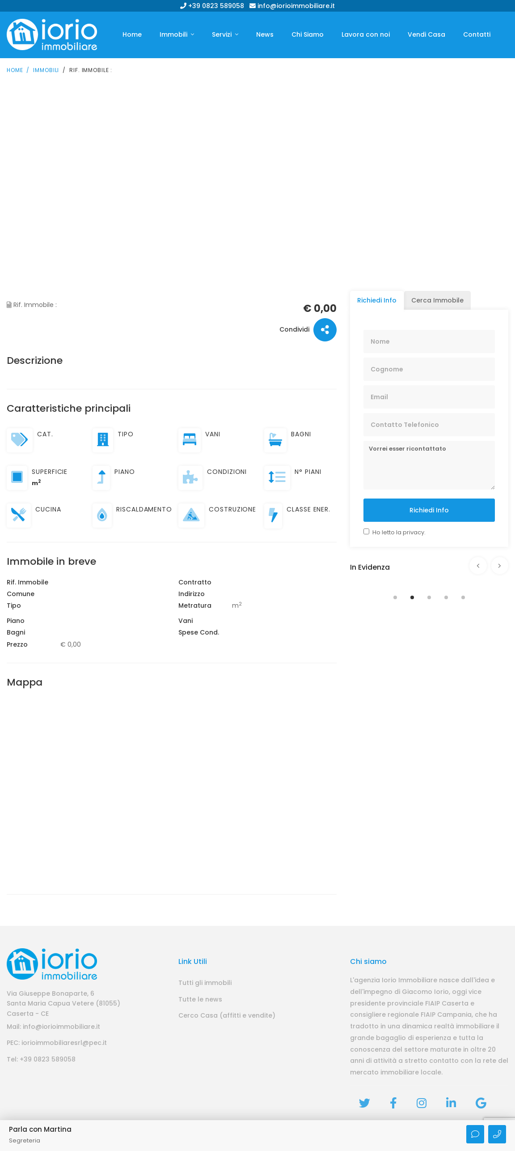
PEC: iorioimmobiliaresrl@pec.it (57, 1042)
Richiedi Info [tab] (377, 299)
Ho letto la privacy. (399, 531)
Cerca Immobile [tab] (437, 299)
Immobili (174, 34)
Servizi (222, 34)
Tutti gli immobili (205, 981)
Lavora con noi (366, 34)
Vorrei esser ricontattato (429, 464)
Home (132, 34)
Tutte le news (200, 998)
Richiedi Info (429, 509)
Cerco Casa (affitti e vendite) (226, 1014)
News (265, 34)
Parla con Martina (40, 1129)
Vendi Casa (426, 34)
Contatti (476, 34)
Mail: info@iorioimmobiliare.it (53, 1025)
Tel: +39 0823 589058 (41, 1058)
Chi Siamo (307, 34)
